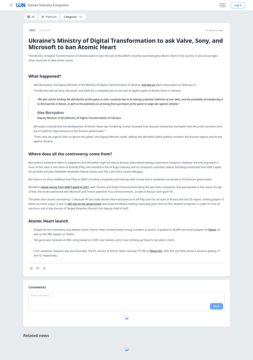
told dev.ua (148, 85)
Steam (212, 229)
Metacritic (156, 251)
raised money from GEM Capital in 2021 (64, 187)
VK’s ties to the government (84, 204)
